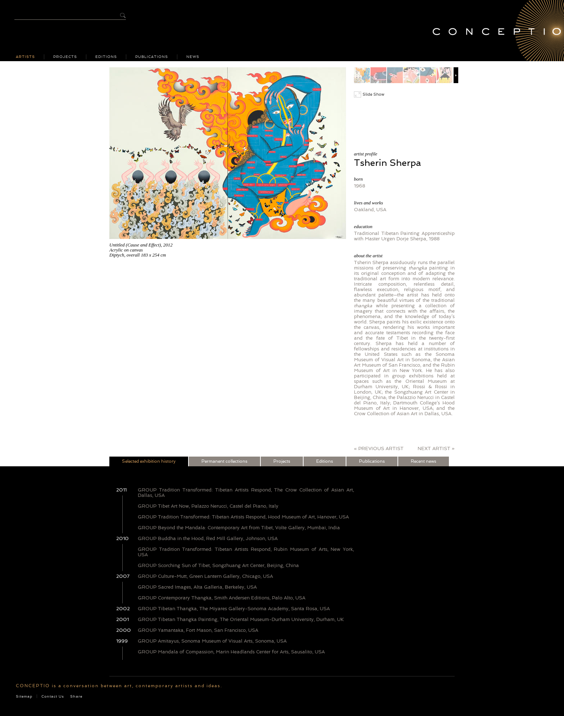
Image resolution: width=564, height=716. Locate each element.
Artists (25, 57)
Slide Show (369, 94)
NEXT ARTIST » (436, 448)
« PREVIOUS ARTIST (379, 448)
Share (76, 696)
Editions (106, 57)
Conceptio (494, 30)
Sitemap (24, 696)
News (192, 57)
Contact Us (52, 696)
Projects (65, 57)
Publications (151, 57)
